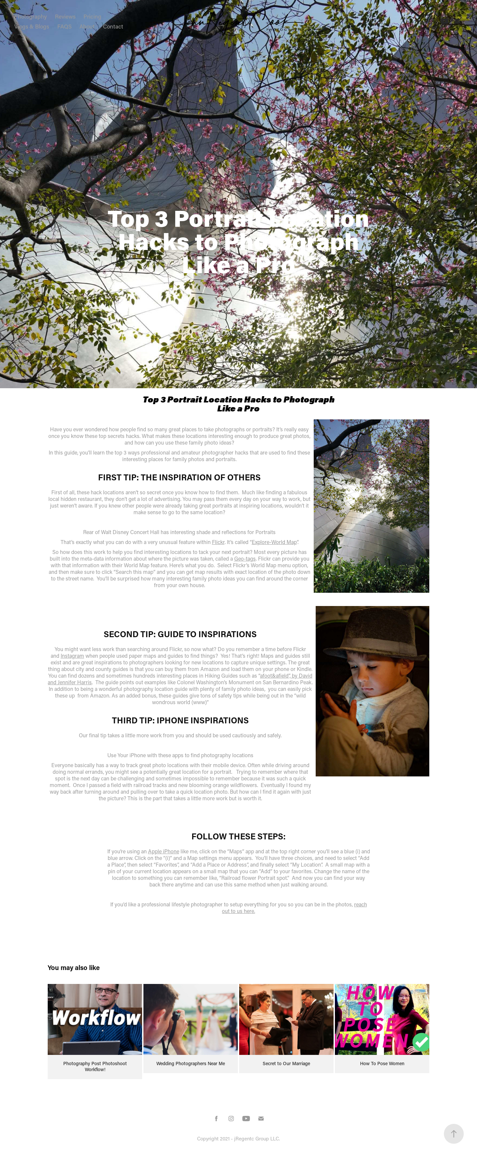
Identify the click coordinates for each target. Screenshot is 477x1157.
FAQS (64, 26)
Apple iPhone (163, 851)
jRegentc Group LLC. (257, 1138)
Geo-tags (245, 558)
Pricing (92, 16)
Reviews (65, 16)
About (87, 26)
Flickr (218, 541)
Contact (113, 26)
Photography (30, 16)
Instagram (72, 655)
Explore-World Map (274, 541)
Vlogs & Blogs (31, 26)
